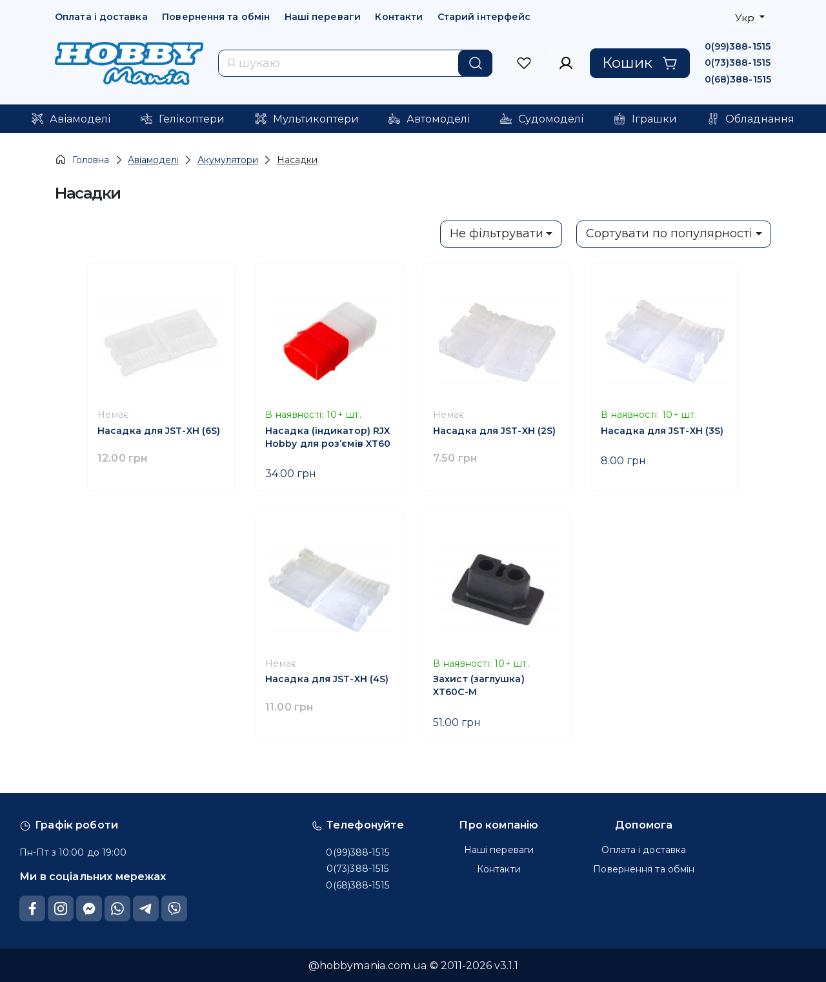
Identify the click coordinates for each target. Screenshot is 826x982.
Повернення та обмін (216, 17)
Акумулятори (227, 160)
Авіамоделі (153, 160)
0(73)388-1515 (738, 62)
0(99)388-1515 (738, 46)
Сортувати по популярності (669, 233)
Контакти (399, 17)
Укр (746, 18)
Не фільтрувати (496, 233)
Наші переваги (323, 17)
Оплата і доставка (101, 17)
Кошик (640, 63)
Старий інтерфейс (484, 17)
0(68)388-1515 (738, 79)
